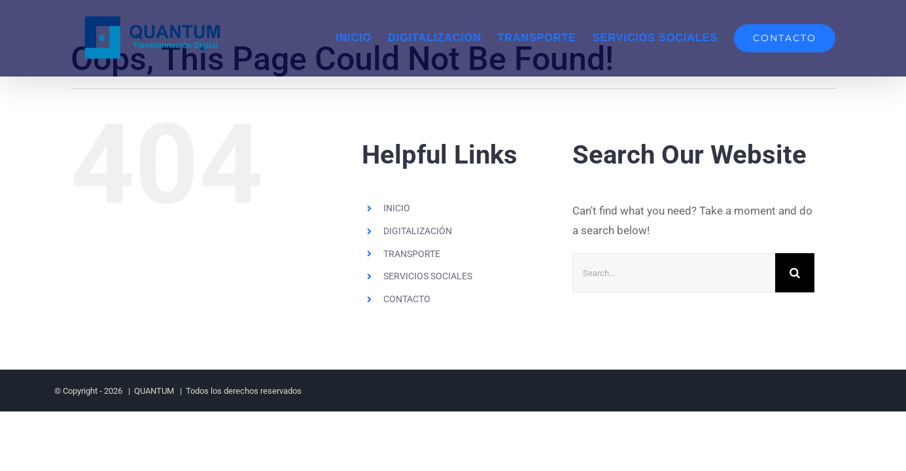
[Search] (794, 272)
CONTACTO (406, 299)
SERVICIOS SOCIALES (427, 276)
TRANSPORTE (411, 254)
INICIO (396, 208)
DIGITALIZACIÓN (417, 231)
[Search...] (673, 272)
